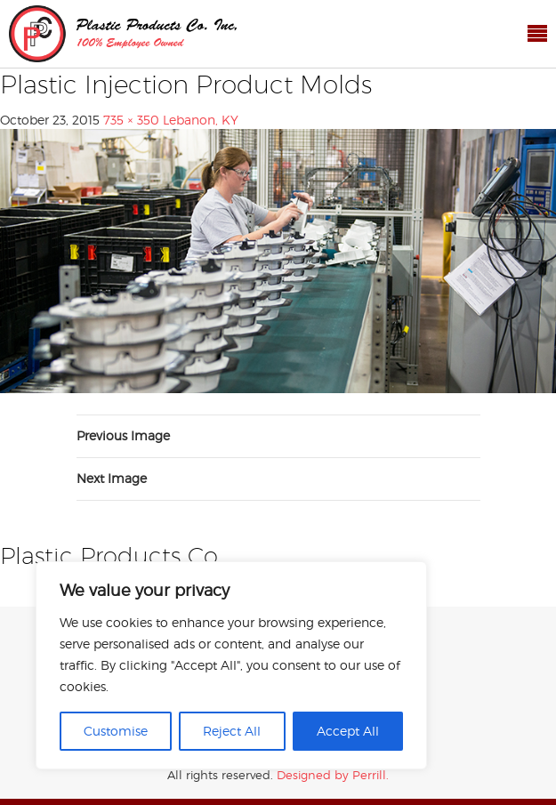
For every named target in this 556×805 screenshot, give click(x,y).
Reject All (232, 730)
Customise (116, 730)
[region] (231, 665)
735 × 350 (131, 119)
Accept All (348, 730)
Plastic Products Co (123, 33)
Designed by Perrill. (333, 775)
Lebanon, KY (200, 119)
